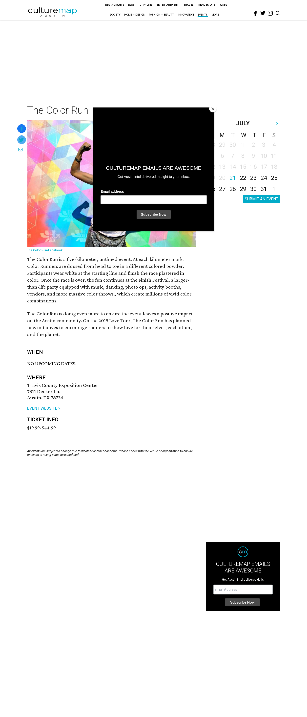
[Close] (213, 108)
